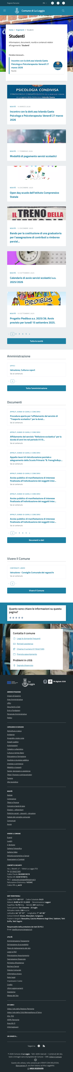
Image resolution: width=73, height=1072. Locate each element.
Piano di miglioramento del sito (18, 948)
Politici (9, 717)
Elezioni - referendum (15, 809)
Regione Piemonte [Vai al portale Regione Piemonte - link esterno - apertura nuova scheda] (13, 3)
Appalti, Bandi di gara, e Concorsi (25, 411)
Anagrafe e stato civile (15, 738)
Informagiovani (12, 1027)
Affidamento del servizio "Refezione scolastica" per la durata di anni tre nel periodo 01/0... (35, 438)
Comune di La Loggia (33, 10)
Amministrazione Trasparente (18, 940)
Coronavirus (11, 798)
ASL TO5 (10, 1016)
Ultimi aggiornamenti (15, 988)
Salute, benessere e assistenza (18, 771)
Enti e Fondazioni (13, 710)
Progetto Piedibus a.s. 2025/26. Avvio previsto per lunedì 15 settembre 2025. (32, 320)
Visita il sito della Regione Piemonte (20, 1008)
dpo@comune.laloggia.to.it (22, 929)
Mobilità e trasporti (14, 767)
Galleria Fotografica (14, 848)
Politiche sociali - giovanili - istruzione (21, 813)
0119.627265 (15, 871)
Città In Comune (55, 1056)
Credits (9, 984)
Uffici (12, 365)
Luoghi (9, 841)
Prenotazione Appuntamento (18, 955)
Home (11, 29)
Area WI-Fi (11, 1023)
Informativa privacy (14, 973)
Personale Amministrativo (17, 714)
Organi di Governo (14, 695)
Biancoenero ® (21, 1065)
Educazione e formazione (16, 756)
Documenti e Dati (13, 706)
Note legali (11, 977)
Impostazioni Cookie (14, 981)
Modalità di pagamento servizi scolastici (33, 156)
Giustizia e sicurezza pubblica (18, 760)
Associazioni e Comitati (15, 859)
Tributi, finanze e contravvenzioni (19, 774)
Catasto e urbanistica (15, 749)
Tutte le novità (36, 341)
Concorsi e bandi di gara (16, 806)
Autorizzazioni (12, 745)
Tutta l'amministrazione (36, 388)
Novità (13, 106)
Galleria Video (12, 852)
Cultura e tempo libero (15, 752)
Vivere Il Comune (36, 590)
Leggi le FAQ (12, 951)
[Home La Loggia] (28, 11)
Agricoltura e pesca (14, 731)
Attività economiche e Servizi (18, 855)
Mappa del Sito (12, 995)
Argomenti (20, 29)
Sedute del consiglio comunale (18, 817)
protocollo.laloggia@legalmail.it (24, 879)
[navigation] (4, 10)
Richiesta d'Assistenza (15, 962)
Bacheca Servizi (13, 966)
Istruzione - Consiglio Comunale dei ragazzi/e (32, 572)
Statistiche (11, 991)
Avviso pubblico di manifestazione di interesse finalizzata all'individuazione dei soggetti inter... (33, 479)
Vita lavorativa (12, 782)
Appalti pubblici (13, 741)
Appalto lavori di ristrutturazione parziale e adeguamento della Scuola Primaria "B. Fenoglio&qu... (36, 458)
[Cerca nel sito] (63, 10)
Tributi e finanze (13, 802)
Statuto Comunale (14, 970)
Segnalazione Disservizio (16, 959)
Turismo (10, 778)
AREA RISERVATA (35, 1068)
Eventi (9, 837)
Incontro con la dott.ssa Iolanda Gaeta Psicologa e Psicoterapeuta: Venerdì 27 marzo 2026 (30, 64)
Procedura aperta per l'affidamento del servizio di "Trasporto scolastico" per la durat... (34, 417)
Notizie (9, 795)
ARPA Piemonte (13, 1019)
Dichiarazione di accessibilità (17, 944)
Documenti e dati (36, 540)
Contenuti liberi (17, 568)
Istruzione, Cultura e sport (22, 370)
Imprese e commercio (15, 763)
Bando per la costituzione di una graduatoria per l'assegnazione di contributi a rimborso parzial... (35, 237)
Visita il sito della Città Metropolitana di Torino (24, 1012)
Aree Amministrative (15, 699)
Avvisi (9, 824)
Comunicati (11, 820)
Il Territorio (11, 844)
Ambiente (11, 734)
